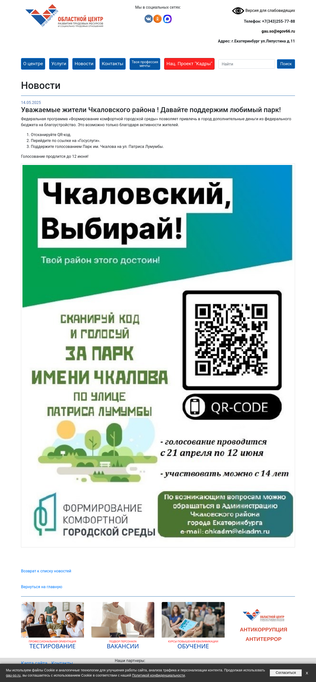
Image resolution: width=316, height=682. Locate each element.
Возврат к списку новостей (46, 571)
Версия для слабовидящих (263, 10)
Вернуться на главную (41, 586)
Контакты (62, 663)
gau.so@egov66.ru (278, 31)
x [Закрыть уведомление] (307, 672)
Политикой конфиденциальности (158, 675)
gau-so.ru (13, 675)
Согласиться (286, 673)
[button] (33, 64)
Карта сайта (34, 663)
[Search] (246, 64)
